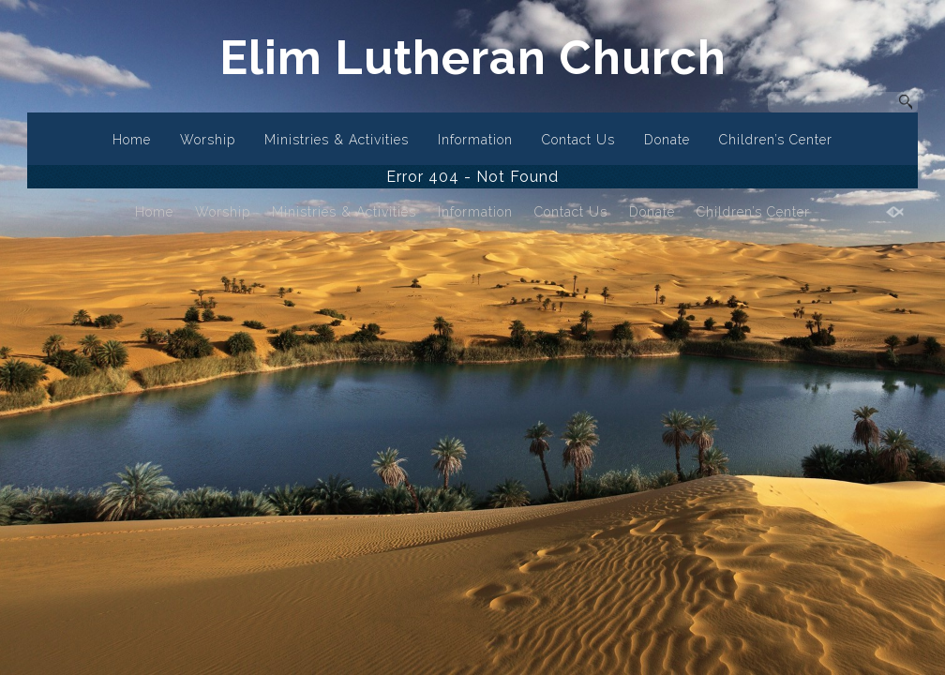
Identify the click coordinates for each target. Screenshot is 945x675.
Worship (207, 139)
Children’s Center (775, 139)
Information (475, 139)
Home (131, 139)
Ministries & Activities (336, 139)
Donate (667, 139)
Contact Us (578, 139)
